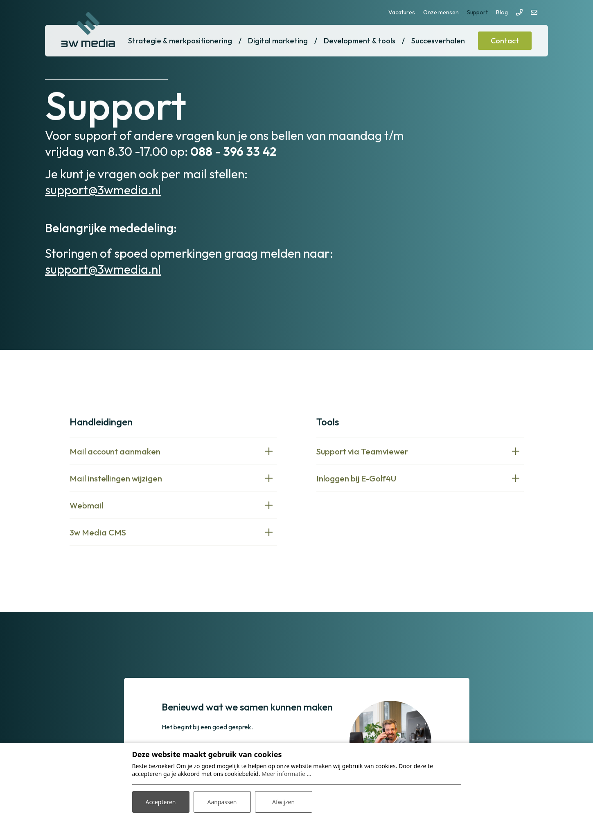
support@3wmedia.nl (103, 190)
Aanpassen (222, 802)
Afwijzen (283, 802)
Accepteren (161, 802)
